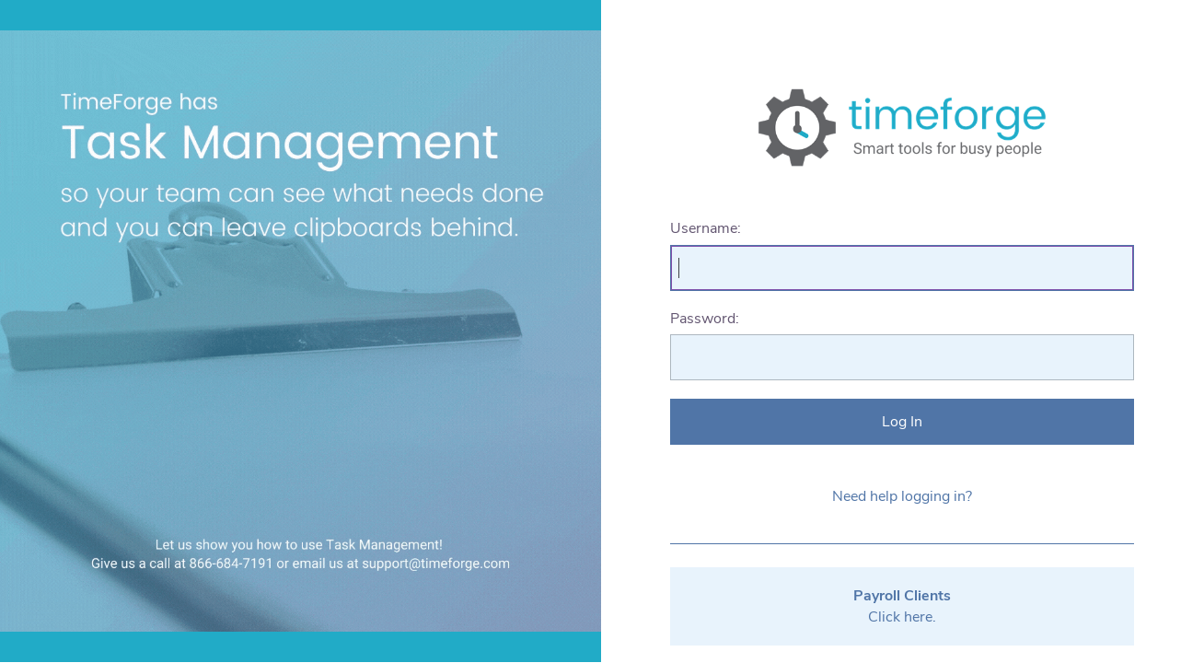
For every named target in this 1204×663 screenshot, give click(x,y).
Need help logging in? (902, 496)
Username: (705, 228)
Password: (704, 318)
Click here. (902, 606)
